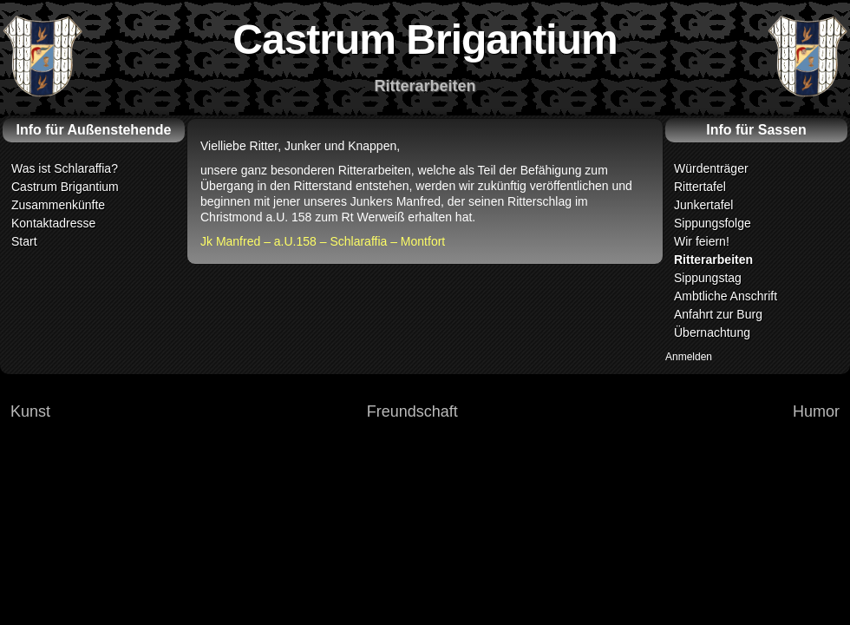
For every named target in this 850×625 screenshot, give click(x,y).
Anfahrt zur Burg (718, 314)
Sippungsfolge (712, 223)
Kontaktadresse (53, 223)
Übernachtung (712, 332)
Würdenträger (711, 168)
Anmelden (688, 357)
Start (24, 241)
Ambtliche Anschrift (725, 296)
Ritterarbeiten (713, 259)
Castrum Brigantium (65, 187)
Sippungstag (708, 278)
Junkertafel (703, 205)
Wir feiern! (701, 241)
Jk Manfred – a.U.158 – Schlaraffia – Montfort (322, 241)
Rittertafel (700, 187)
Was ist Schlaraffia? (64, 168)
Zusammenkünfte (58, 205)
